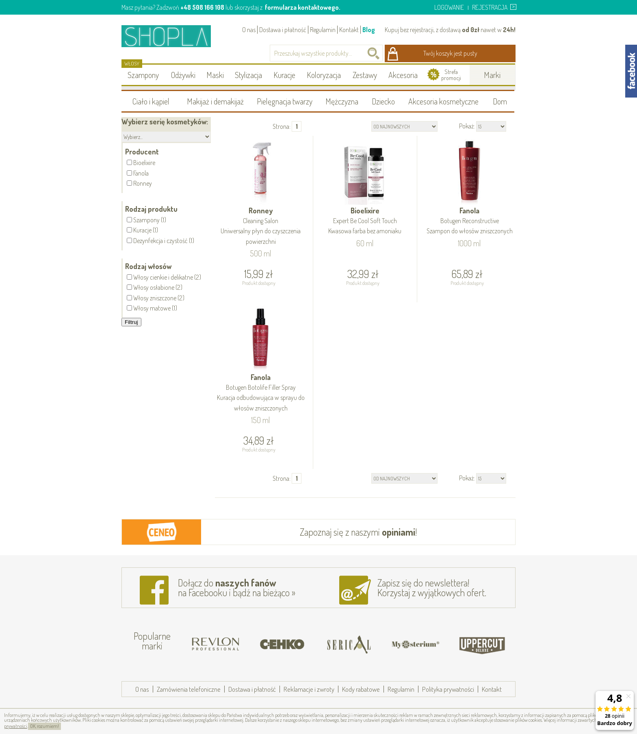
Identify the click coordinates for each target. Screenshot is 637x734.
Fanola (469, 221)
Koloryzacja (324, 74)
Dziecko (383, 101)
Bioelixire (365, 221)
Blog (368, 30)
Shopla (171, 36)
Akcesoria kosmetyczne (443, 101)
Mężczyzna (341, 101)
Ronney (261, 226)
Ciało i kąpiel (150, 101)
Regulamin (323, 30)
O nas (249, 30)
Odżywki (183, 74)
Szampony (143, 74)
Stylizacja (248, 74)
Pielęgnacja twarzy (284, 101)
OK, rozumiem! (44, 726)
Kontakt (349, 30)
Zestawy (365, 74)
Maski (215, 74)
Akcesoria (403, 74)
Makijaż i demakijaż (215, 101)
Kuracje (284, 74)
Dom (500, 101)
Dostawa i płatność (282, 30)
